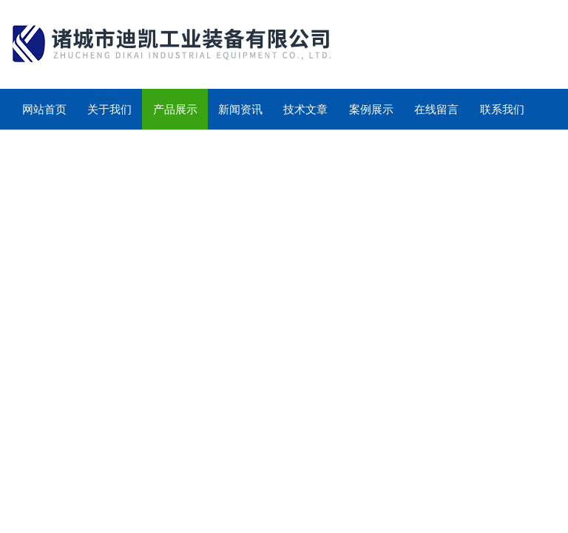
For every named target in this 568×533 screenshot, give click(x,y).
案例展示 (371, 109)
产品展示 (175, 109)
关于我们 (109, 109)
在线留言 (436, 109)
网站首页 (44, 109)
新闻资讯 (240, 109)
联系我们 (502, 109)
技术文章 (305, 109)
